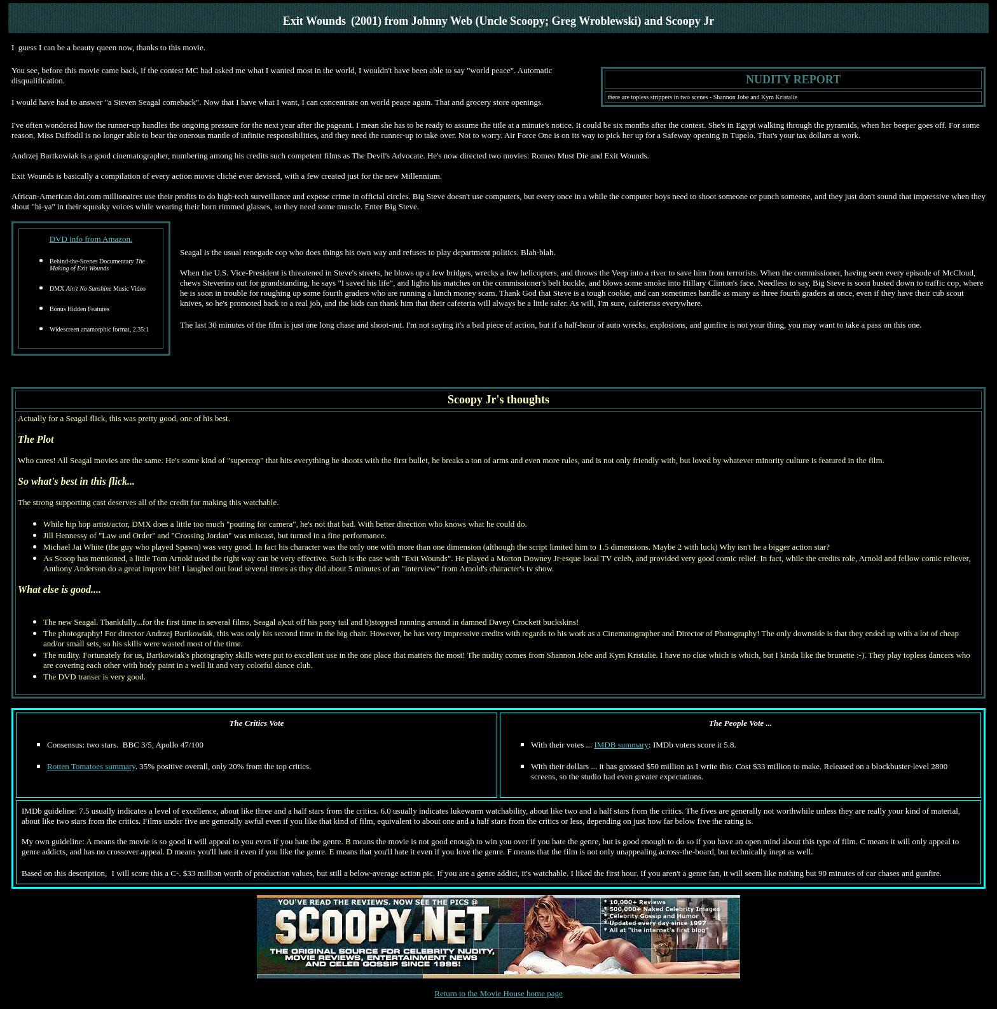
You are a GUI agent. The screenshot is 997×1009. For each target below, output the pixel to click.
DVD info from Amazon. (91, 239)
